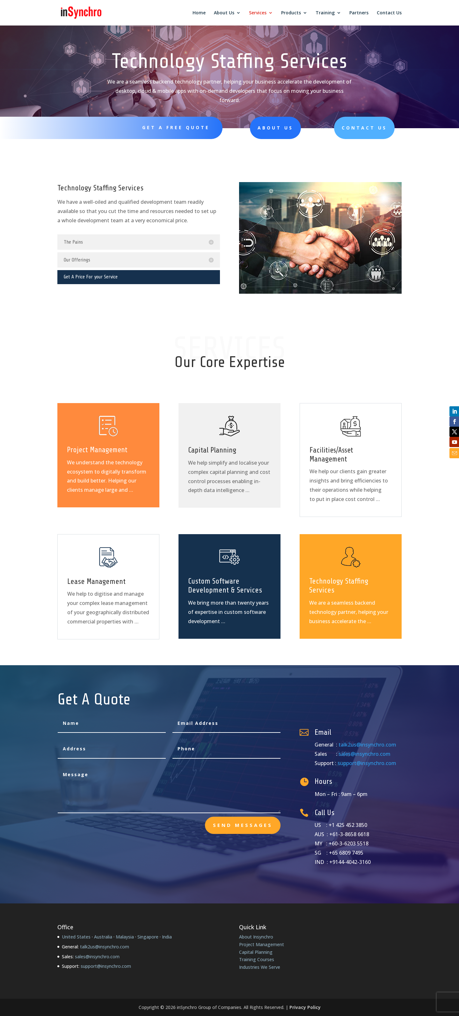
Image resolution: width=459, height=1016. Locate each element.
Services (257, 13)
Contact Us (389, 13)
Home (199, 13)
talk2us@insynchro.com (367, 744)
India (167, 937)
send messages (243, 825)
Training (325, 13)
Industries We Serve (259, 967)
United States (76, 937)
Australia (103, 937)
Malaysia (125, 937)
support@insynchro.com (367, 763)
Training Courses (256, 959)
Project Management (97, 450)
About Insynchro (256, 937)
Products (291, 13)
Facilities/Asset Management (331, 454)
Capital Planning (212, 450)
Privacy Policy (305, 1007)
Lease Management (96, 581)
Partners (358, 13)
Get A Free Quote (176, 127)
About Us (224, 13)
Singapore (147, 937)
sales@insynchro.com (364, 753)
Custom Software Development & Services (225, 586)
